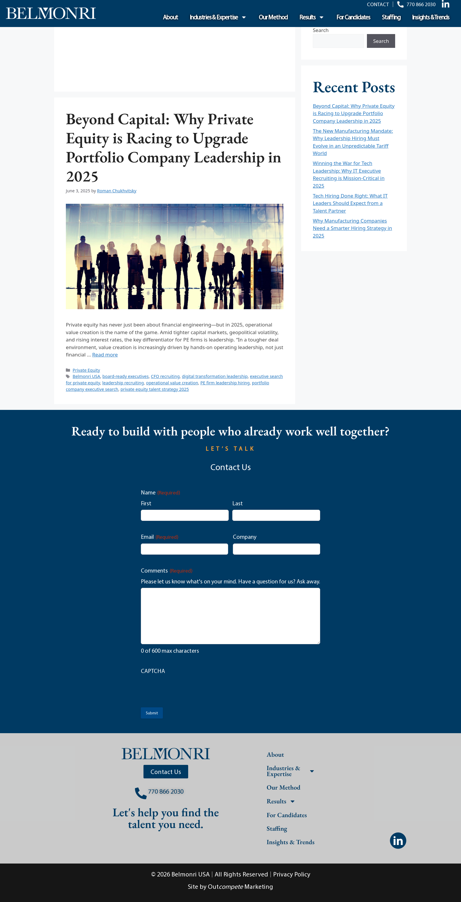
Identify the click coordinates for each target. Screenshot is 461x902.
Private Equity (86, 370)
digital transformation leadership (215, 376)
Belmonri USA (86, 376)
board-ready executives (125, 376)
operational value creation (172, 383)
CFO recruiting (165, 376)
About (170, 17)
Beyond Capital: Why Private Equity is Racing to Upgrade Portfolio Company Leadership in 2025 (173, 147)
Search (321, 30)
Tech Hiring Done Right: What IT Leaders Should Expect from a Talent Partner (350, 203)
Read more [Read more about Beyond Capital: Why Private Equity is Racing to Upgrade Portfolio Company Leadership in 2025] (105, 354)
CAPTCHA (153, 670)
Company (244, 536)
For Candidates (353, 17)
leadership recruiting (123, 383)
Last (237, 503)
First (146, 503)
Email (159, 537)
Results (312, 17)
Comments (167, 571)
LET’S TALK (230, 448)
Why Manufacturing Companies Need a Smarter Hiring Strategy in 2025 (352, 228)
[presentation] (185, 688)
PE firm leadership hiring (225, 383)
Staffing (391, 17)
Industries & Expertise (218, 17)
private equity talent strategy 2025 (155, 389)
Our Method (273, 17)
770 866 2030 (165, 791)
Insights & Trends (430, 17)
